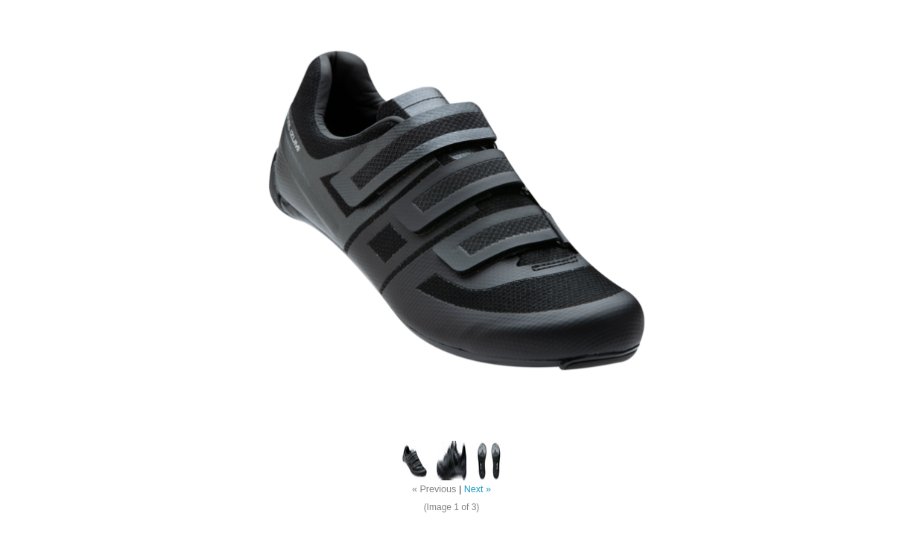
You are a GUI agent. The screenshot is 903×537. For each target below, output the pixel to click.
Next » (477, 489)
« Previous (434, 489)
